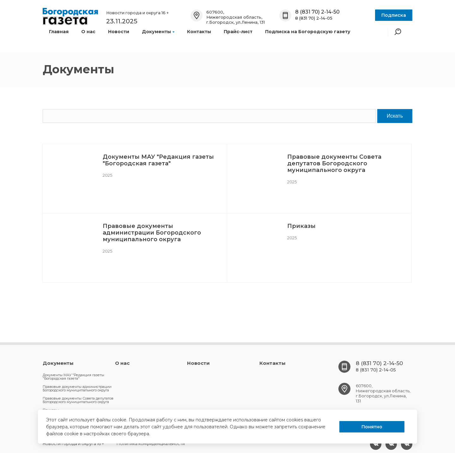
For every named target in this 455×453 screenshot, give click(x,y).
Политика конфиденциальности (151, 443)
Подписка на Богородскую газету (307, 31)
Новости (118, 31)
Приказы (301, 226)
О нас (88, 31)
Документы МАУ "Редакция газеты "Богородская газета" (158, 160)
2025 (107, 175)
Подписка (393, 15)
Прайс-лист (238, 31)
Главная (59, 31)
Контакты (199, 31)
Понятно (371, 427)
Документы (158, 31)
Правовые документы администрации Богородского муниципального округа (152, 233)
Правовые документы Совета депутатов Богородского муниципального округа (334, 163)
